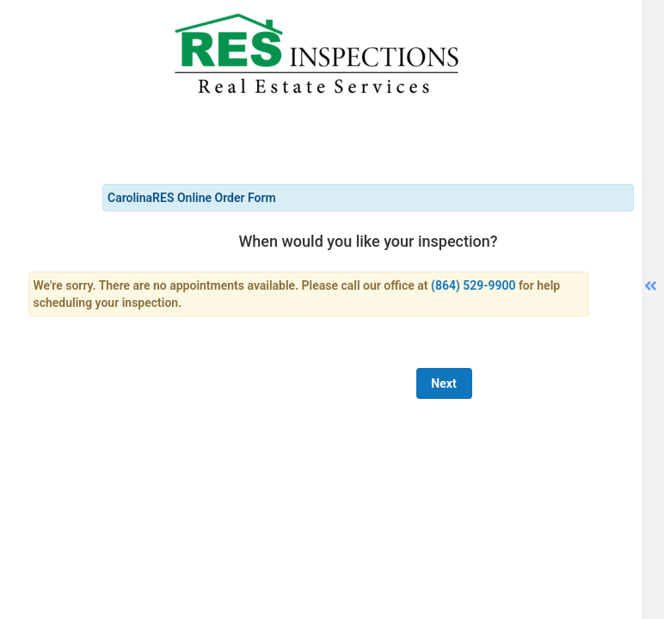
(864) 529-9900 (473, 285)
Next (443, 383)
